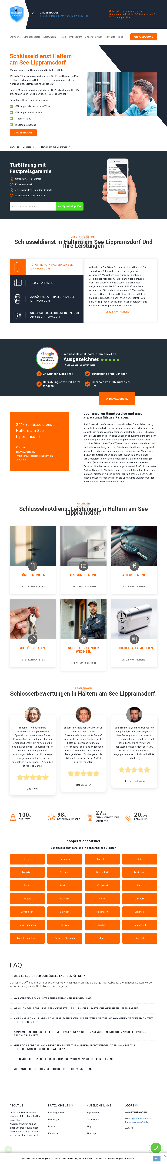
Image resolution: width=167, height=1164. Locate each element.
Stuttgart (65, 872)
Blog (120, 37)
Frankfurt (27, 872)
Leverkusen (27, 912)
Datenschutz (93, 1119)
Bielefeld (140, 912)
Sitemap (91, 1133)
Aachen (102, 925)
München (102, 859)
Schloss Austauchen (134, 648)
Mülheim (64, 898)
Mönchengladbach (27, 938)
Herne (102, 898)
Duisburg (139, 898)
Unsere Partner (93, 37)
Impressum (75, 37)
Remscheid (140, 925)
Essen (27, 885)
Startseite (15, 37)
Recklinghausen (27, 925)
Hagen (27, 898)
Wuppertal (102, 885)
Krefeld (140, 938)
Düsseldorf (102, 872)
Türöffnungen (33, 575)
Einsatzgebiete (32, 37)
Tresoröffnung (83, 575)
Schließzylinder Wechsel (83, 649)
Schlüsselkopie (33, 648)
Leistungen (49, 37)
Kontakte (110, 37)
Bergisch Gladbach (65, 938)
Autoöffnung (134, 575)
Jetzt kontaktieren (118, 311)
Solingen (64, 912)
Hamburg (65, 859)
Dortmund (139, 872)
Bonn (140, 885)
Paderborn (102, 912)
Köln (139, 859)
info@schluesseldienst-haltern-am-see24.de (64, 16)
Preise (62, 37)
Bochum (64, 885)
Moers (102, 938)
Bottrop (65, 925)
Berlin (27, 859)
